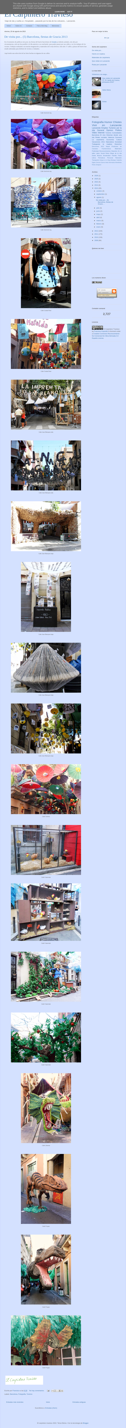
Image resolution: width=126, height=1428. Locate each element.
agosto (99, 197)
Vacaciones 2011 (98, 142)
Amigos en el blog (104, 160)
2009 (96, 240)
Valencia (111, 137)
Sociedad (118, 142)
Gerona (98, 162)
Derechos (118, 144)
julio (98, 208)
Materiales (118, 148)
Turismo (29, 1394)
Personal (110, 158)
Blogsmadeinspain (109, 298)
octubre (99, 191)
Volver (9, 26)
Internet (101, 133)
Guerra (103, 162)
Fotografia (22, 1394)
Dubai (94, 155)
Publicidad (95, 151)
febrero (99, 224)
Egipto (94, 162)
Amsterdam (107, 155)
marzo (98, 220)
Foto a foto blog (42, 26)
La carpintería (98, 140)
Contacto (29, 26)
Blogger (85, 1423)
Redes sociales (101, 137)
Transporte (95, 160)
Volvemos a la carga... (100, 74)
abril (98, 217)
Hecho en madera (98, 54)
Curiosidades (117, 133)
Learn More (60, 12)
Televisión (118, 158)
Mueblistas (118, 162)
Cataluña (119, 160)
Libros (94, 158)
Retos (107, 153)
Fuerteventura (106, 148)
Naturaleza (110, 142)
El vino (102, 135)
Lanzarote (96, 128)
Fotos (120, 155)
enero (98, 227)
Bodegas (113, 160)
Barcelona (14, 1394)
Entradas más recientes (14, 1402)
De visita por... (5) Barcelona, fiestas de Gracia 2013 (36, 36)
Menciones (55, 26)
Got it (69, 12)
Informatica (112, 162)
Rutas (93, 164)
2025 (96, 179)
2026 (96, 176)
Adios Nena (106, 90)
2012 (96, 231)
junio (98, 211)
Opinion (109, 130)
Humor (108, 122)
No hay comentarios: (37, 1391)
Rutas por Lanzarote (99, 65)
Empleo (104, 128)
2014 (96, 185)
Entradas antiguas (79, 1402)
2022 (96, 182)
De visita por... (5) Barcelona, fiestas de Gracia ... (104, 202)
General (100, 130)
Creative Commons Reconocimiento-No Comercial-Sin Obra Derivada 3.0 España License (106, 336)
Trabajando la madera (102, 144)
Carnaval (118, 137)
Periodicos (101, 158)
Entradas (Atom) (51, 1408)
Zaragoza (98, 164)
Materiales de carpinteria (101, 57)
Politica (118, 130)
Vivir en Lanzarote (107, 125)
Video (94, 133)
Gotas (104, 101)
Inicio (48, 1402)
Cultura (119, 140)
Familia (114, 155)
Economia (110, 140)
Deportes (114, 151)
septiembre (100, 194)
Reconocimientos (105, 151)
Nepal (108, 146)
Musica (99, 155)
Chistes (117, 122)
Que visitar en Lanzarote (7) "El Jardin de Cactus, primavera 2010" (111, 80)
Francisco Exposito (101, 331)
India (106, 162)
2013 (96, 188)
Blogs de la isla (116, 153)
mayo (98, 214)
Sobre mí (18, 26)
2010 (96, 237)
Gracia (54, 42)
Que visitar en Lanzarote (101, 61)
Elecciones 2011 (98, 146)
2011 (96, 234)
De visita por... (97, 50)
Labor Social (100, 153)
